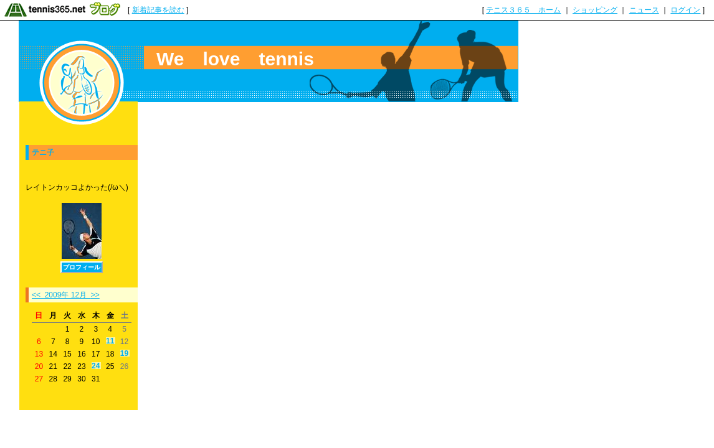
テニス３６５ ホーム (523, 10)
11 (110, 341)
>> (95, 295)
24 (96, 366)
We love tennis (235, 59)
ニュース (644, 10)
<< (36, 295)
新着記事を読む (158, 10)
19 (124, 354)
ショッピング (595, 10)
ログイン (685, 10)
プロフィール (81, 267)
